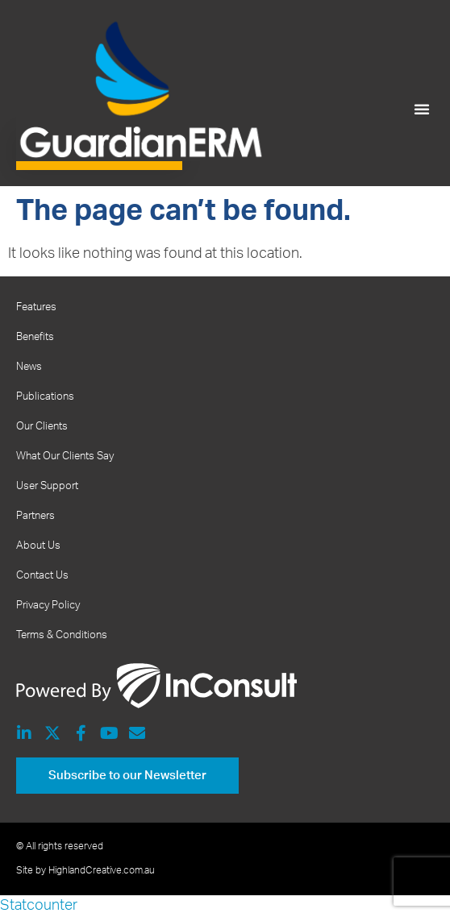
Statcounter (38, 905)
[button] (422, 109)
